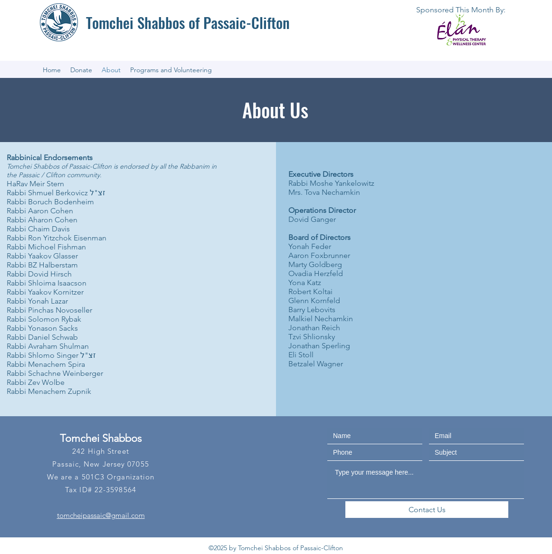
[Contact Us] (426, 509)
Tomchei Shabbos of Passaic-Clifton (188, 22)
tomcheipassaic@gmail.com (101, 515)
